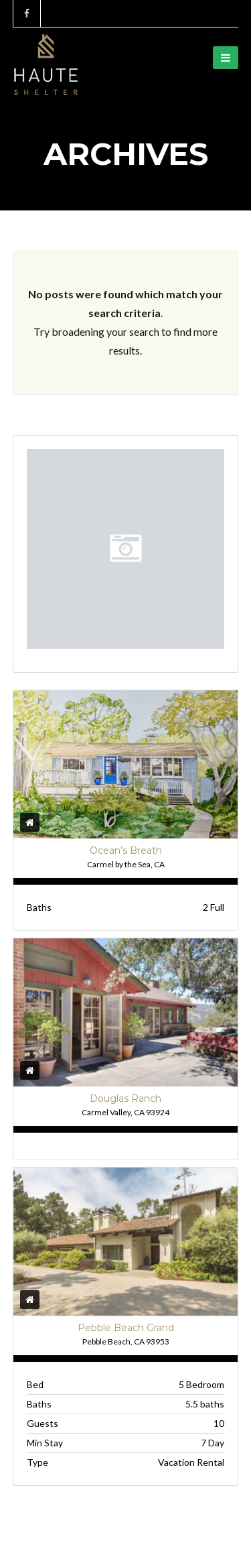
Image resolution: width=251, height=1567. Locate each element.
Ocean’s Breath (126, 850)
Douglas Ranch (125, 1098)
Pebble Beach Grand (126, 1328)
